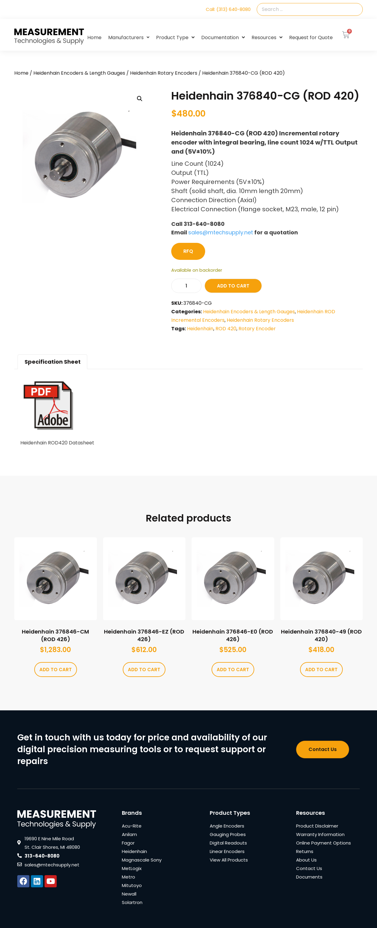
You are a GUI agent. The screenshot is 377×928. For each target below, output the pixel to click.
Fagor (128, 843)
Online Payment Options (323, 843)
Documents (309, 877)
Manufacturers (128, 37)
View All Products (229, 860)
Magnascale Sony (142, 860)
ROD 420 (225, 328)
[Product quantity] (186, 286)
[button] (139, 98)
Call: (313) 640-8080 (228, 9)
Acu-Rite (132, 826)
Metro (128, 877)
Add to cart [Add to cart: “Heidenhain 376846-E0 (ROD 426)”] (233, 669)
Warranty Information (320, 834)
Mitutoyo (132, 885)
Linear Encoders (227, 851)
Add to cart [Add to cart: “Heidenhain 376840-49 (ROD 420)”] (321, 669)
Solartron (132, 902)
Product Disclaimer (317, 826)
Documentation (223, 37)
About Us (306, 860)
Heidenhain (200, 328)
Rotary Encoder (257, 328)
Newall (129, 894)
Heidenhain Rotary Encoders (163, 73)
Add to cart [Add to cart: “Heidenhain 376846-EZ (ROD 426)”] (144, 669)
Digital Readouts (228, 843)
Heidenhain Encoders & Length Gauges (79, 73)
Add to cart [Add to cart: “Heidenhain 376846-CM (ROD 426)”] (55, 669)
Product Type (175, 37)
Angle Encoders (227, 826)
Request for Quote (311, 37)
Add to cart (233, 286)
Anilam (129, 834)
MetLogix (132, 868)
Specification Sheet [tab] (53, 361)
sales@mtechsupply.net (220, 232)
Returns (304, 851)
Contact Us (309, 868)
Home (94, 37)
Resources (267, 37)
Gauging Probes (228, 834)
